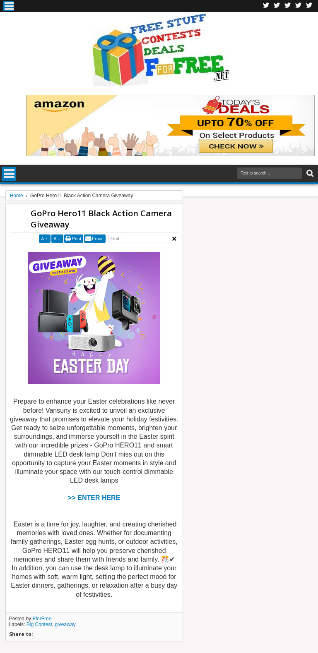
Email (98, 238)
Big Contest (39, 624)
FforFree (41, 619)
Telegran (287, 6)
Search (309, 173)
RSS (298, 6)
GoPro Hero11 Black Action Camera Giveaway (101, 219)
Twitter (277, 6)
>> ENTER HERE (94, 497)
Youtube (309, 6)
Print (77, 238)
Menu (8, 6)
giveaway (65, 624)
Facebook (266, 6)
